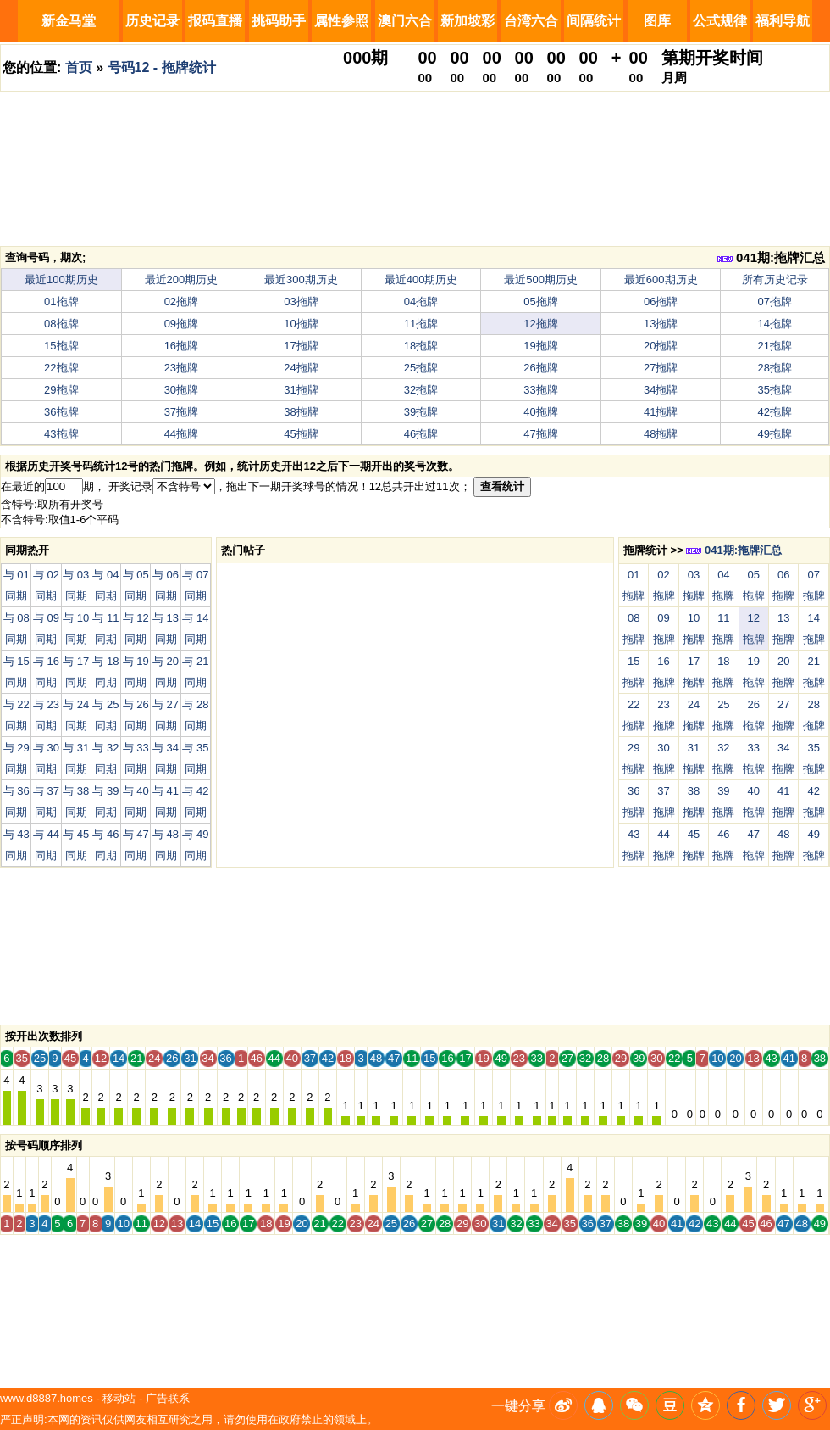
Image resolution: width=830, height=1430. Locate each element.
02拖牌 (181, 301)
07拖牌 (775, 301)
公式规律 (720, 21)
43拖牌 (61, 433)
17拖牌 (301, 345)
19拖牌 (540, 345)
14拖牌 (775, 323)
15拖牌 (61, 345)
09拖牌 (181, 323)
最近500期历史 (541, 279)
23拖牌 (181, 367)
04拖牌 (421, 301)
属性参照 (341, 21)
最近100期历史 (61, 279)
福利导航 (782, 21)
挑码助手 (279, 21)
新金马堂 (69, 21)
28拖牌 (775, 367)
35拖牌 (775, 389)
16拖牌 (181, 345)
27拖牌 (661, 367)
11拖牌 (421, 323)
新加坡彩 (467, 21)
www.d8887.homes (46, 1398)
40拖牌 (540, 411)
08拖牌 (61, 323)
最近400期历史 (421, 279)
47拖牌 (540, 433)
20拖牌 (661, 345)
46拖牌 (421, 433)
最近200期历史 (182, 279)
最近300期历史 (301, 279)
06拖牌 (661, 301)
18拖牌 (421, 345)
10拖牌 (301, 323)
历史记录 (152, 21)
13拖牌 (661, 323)
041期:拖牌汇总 (771, 257)
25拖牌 (421, 367)
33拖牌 (540, 389)
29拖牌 (61, 389)
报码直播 (215, 21)
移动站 (119, 1398)
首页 (78, 67)
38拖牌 (301, 411)
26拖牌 (540, 367)
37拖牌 (181, 411)
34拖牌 (661, 389)
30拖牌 (181, 389)
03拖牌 (301, 301)
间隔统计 (594, 21)
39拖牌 (421, 411)
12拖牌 (540, 323)
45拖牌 (301, 433)
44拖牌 (181, 433)
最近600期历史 (661, 279)
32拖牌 (421, 389)
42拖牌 (775, 411)
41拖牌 (661, 411)
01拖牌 (61, 301)
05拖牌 (540, 301)
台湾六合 (531, 21)
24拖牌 (301, 367)
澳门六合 (405, 21)
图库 (657, 21)
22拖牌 (61, 367)
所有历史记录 (775, 279)
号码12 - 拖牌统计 (162, 67)
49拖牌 (775, 433)
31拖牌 (301, 389)
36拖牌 (61, 411)
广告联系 (168, 1398)
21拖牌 (775, 345)
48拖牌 (661, 433)
